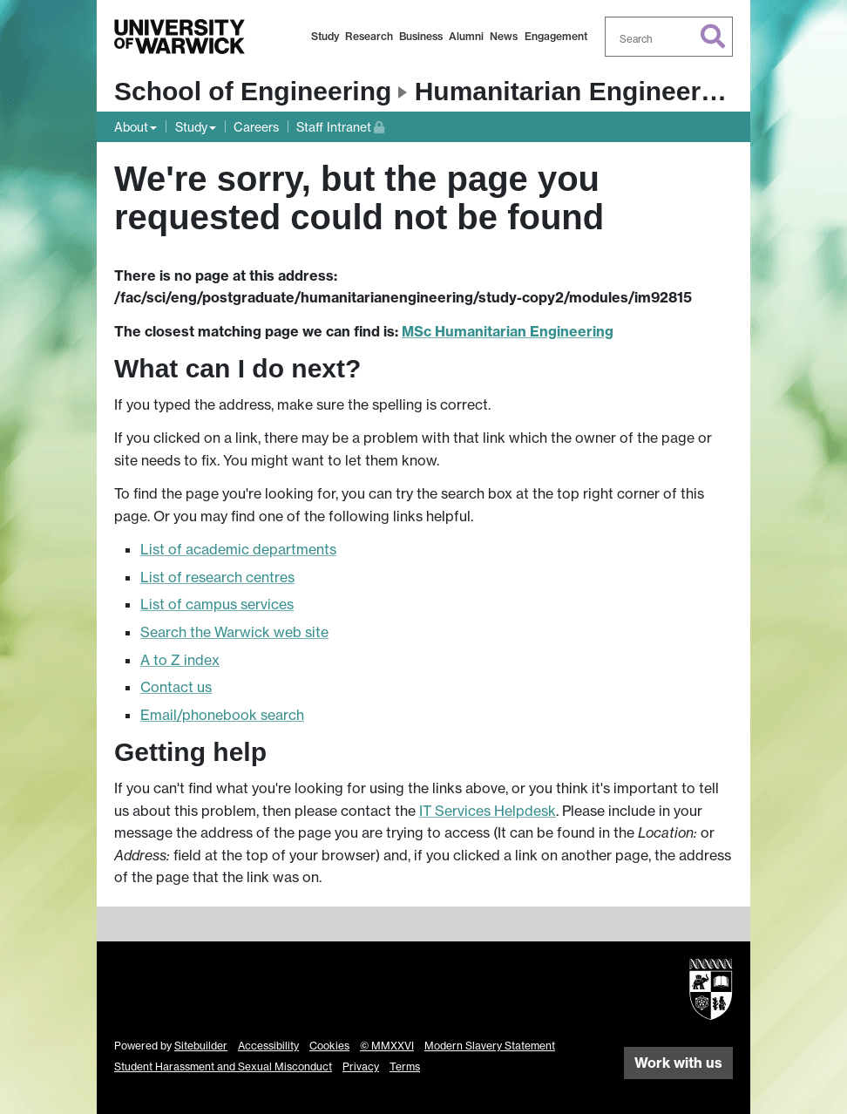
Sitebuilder (200, 1045)
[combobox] (669, 37)
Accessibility (268, 1045)
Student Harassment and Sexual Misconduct (223, 1066)
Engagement (556, 36)
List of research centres (217, 577)
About (131, 126)
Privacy (360, 1066)
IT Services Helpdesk (487, 810)
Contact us (176, 687)
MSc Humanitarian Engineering (507, 331)
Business (421, 36)
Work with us (678, 1062)
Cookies (329, 1045)
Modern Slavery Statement (489, 1045)
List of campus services (217, 604)
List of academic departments (238, 549)
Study (325, 36)
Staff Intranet (340, 125)
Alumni (466, 36)
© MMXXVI (387, 1045)
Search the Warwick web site (234, 632)
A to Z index (180, 660)
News (504, 36)
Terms (405, 1066)
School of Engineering (252, 91)
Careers (256, 126)
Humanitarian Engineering (577, 91)
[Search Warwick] (669, 37)
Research (369, 36)
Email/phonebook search (222, 714)
